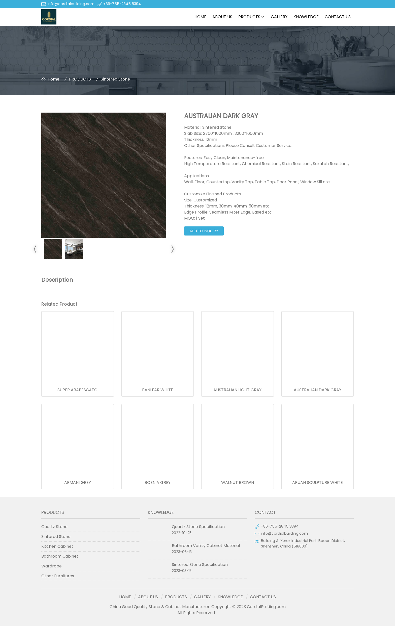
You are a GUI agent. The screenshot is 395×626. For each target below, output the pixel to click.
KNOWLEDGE (306, 17)
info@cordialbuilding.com (71, 3)
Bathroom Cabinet (59, 556)
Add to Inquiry (203, 231)
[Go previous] (35, 249)
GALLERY (279, 17)
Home (53, 79)
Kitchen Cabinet (57, 546)
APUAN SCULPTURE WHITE (317, 482)
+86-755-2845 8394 (122, 3)
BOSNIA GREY (158, 482)
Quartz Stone (54, 527)
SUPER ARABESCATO (77, 390)
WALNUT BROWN (237, 482)
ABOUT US (222, 17)
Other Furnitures (57, 576)
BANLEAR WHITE (157, 390)
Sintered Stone (115, 79)
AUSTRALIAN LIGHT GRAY (237, 390)
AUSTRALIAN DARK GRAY (317, 390)
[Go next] (172, 249)
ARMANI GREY (77, 482)
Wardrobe (51, 566)
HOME (200, 17)
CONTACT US (338, 17)
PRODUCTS (249, 17)
